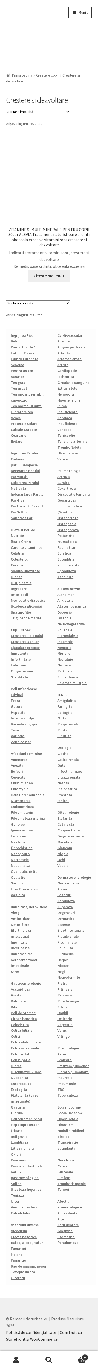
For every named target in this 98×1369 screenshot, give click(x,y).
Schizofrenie (67, 677)
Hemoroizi (65, 394)
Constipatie (20, 1060)
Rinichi (63, 800)
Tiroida (63, 1136)
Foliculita (65, 948)
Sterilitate (19, 677)
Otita (61, 718)
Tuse (15, 730)
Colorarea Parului (25, 482)
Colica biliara (22, 1030)
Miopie (62, 853)
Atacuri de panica (71, 606)
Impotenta (19, 653)
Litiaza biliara (22, 1148)
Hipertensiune (68, 400)
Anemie (63, 341)
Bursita (63, 482)
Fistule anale (68, 936)
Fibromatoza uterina (28, 818)
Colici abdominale (26, 1042)
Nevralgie (65, 659)
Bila (14, 1007)
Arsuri (62, 889)
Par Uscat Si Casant (27, 506)
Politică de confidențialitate (31, 1332)
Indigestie (19, 1136)
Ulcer (15, 1201)
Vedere (62, 865)
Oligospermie (22, 671)
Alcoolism (19, 1230)
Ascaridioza (20, 989)
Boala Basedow (69, 1113)
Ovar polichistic (24, 871)
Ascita (16, 995)
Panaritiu (18, 1260)
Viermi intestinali (25, 1207)
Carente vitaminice (26, 547)
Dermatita (65, 918)
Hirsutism (65, 1124)
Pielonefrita (67, 789)
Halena (16, 1254)
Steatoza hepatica (26, 1189)
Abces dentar (68, 1213)
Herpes (63, 960)
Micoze (63, 965)
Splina (16, 1183)
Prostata (64, 795)
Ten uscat (19, 388)
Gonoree (18, 824)
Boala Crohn (21, 541)
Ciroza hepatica (24, 1018)
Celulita (17, 553)
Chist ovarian (22, 783)
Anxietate (65, 600)
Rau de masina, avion (28, 1266)
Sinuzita (64, 736)
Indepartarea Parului (28, 494)
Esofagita (19, 1089)
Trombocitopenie (71, 1183)
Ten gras (18, 382)
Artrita (62, 364)
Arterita (63, 353)
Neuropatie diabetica (28, 600)
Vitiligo (63, 1036)
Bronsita (64, 1060)
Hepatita (18, 712)
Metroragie (20, 859)
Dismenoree (20, 800)
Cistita (63, 753)
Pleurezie (64, 1077)
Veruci (62, 1030)
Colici (15, 1036)
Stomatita (66, 1236)
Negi (61, 971)
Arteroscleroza (69, 358)
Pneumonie (66, 1083)
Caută (49, 1360)
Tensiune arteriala (72, 441)
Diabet (16, 577)
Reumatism (66, 547)
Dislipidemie (21, 583)
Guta (61, 765)
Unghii (62, 1012)
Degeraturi (66, 912)
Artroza (63, 476)
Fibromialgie (67, 635)
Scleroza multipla (72, 682)
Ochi (61, 859)
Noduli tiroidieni (70, 1130)
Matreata (18, 488)
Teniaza (17, 1195)
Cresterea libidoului (27, 635)
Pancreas (18, 1160)
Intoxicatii (19, 594)
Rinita (62, 730)
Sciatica (64, 553)
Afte (60, 1219)
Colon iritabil (21, 1054)
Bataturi (64, 895)
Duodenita (19, 1077)
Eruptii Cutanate (24, 358)
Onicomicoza (68, 883)
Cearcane (18, 435)
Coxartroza (66, 488)
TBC (60, 1089)
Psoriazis (65, 995)
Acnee (16, 418)
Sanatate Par (21, 517)
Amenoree (19, 759)
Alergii (16, 912)
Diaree (16, 1066)
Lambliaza (19, 1142)
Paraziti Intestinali (26, 1166)
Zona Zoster (21, 742)
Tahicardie (66, 435)
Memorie (64, 647)
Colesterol (19, 559)
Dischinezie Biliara (26, 1071)
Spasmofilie (21, 612)
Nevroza (64, 665)
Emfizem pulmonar (73, 1066)
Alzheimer (65, 594)
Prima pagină (22, 75)
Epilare (16, 441)
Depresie (64, 612)
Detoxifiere (20, 924)
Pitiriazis (64, 989)
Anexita (17, 765)
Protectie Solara (24, 423)
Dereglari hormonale (27, 795)
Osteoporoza (68, 529)
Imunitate (19, 942)
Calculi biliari (22, 1213)
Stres (15, 971)
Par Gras (18, 500)
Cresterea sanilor (25, 641)
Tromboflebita (69, 447)
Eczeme (63, 924)
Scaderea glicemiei (26, 606)
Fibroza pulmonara (73, 1071)
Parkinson (65, 671)
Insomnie (65, 641)
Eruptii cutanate (70, 930)
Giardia (17, 1113)
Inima (62, 406)
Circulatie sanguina (73, 382)
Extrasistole (67, 388)
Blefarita (64, 818)
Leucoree (18, 836)
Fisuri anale (67, 942)
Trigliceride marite (26, 618)
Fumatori (18, 1248)
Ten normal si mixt (26, 406)
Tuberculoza (67, 1095)
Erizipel (17, 694)
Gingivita (65, 1230)
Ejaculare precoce (25, 647)
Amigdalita (66, 700)
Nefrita (63, 783)
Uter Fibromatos (24, 889)
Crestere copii (47, 75)
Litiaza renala (68, 777)
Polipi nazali (67, 724)
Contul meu (16, 1360)
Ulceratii (18, 1278)
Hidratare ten (22, 412)
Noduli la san (21, 865)
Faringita (64, 706)
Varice (62, 459)
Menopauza (20, 853)
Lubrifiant (19, 665)
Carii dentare (68, 1224)
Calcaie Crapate (24, 429)
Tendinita (65, 577)
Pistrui (62, 983)
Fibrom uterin (22, 812)
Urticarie (64, 1018)
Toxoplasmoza (23, 1272)
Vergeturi (65, 1024)
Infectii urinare (69, 771)
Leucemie (65, 1172)
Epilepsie (64, 630)
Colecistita (20, 1024)
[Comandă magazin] (38, 111)
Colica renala (68, 759)
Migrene (63, 653)
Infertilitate (21, 659)
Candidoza (66, 901)
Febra (15, 700)
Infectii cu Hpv (23, 718)
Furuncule (65, 954)
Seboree (17, 364)
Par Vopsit (19, 476)
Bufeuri (17, 771)
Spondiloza (66, 571)
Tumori (63, 1189)
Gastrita (18, 1107)
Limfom (63, 1177)
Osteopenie (66, 523)
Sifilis (62, 1007)
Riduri (16, 341)
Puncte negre (68, 1001)
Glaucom (64, 847)
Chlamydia (19, 789)
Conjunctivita (68, 830)
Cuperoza (65, 907)
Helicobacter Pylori (26, 1119)
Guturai (17, 706)
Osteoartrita (67, 517)
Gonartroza (66, 500)
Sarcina (17, 883)
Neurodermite (68, 977)
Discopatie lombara (73, 494)
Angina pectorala (71, 347)
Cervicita (18, 777)
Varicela (17, 736)
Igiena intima (22, 830)
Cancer (63, 1166)
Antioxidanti (21, 918)
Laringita (65, 712)
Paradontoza (68, 1242)
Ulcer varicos (68, 453)
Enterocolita (21, 1083)
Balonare (18, 1001)
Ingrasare (19, 588)
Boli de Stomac (23, 1012)
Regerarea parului (25, 470)
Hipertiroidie (67, 1119)
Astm (61, 1054)
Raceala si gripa (24, 724)
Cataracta (65, 824)
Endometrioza (22, 806)
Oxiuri (16, 1154)
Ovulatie (18, 877)
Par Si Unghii (21, 512)
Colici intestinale (25, 1048)
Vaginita (18, 895)
